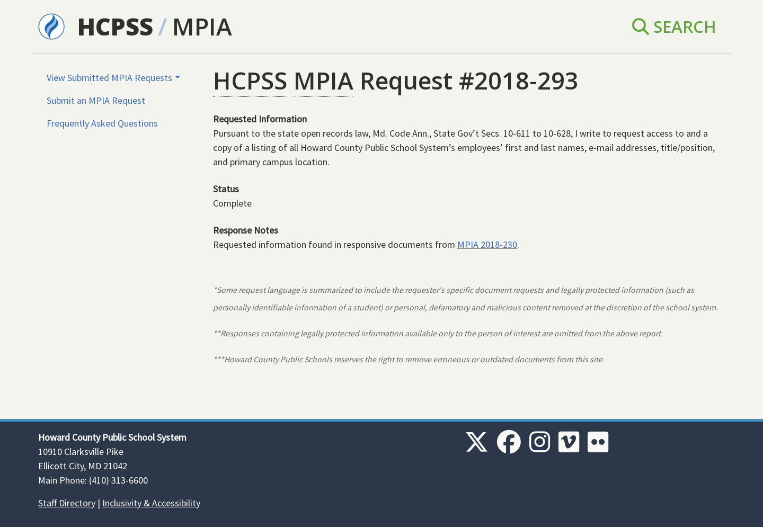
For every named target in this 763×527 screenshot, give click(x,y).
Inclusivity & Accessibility (151, 503)
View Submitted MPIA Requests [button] (109, 78)
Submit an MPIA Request (96, 100)
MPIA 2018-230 (487, 244)
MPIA (202, 26)
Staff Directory (66, 503)
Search (674, 26)
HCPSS (115, 26)
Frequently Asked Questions (102, 123)
